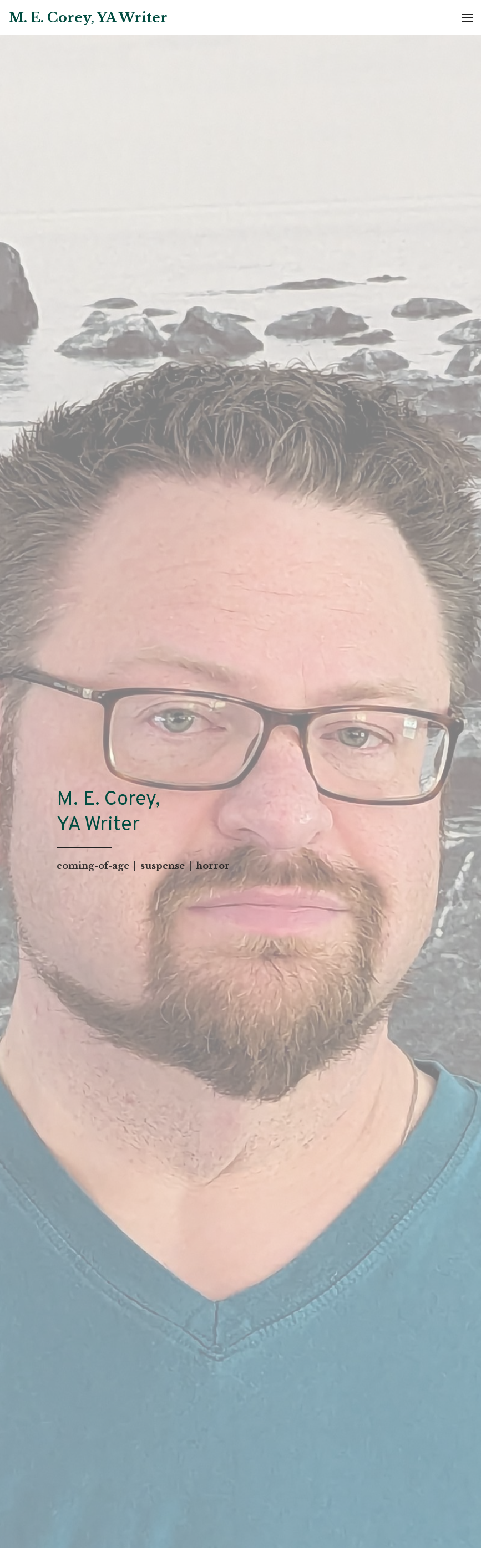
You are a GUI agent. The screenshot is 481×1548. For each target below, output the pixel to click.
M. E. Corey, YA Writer (108, 812)
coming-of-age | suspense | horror (143, 865)
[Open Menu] (467, 17)
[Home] (88, 18)
